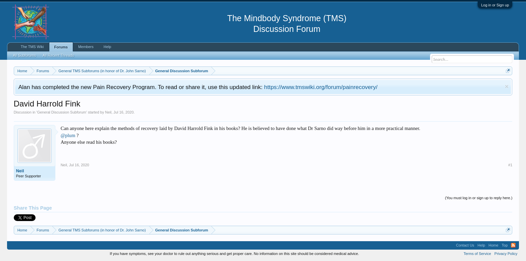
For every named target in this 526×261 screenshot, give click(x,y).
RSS (513, 245)
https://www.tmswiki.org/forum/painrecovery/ (320, 87)
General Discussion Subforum (61, 112)
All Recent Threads (58, 55)
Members (86, 47)
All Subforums (24, 55)
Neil (108, 112)
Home (493, 245)
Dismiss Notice (506, 86)
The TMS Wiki (32, 47)
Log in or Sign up (495, 5)
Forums (61, 47)
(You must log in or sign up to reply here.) (479, 198)
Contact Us (465, 245)
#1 (510, 165)
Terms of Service (477, 254)
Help (107, 47)
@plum (68, 135)
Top (505, 245)
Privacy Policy (505, 254)
